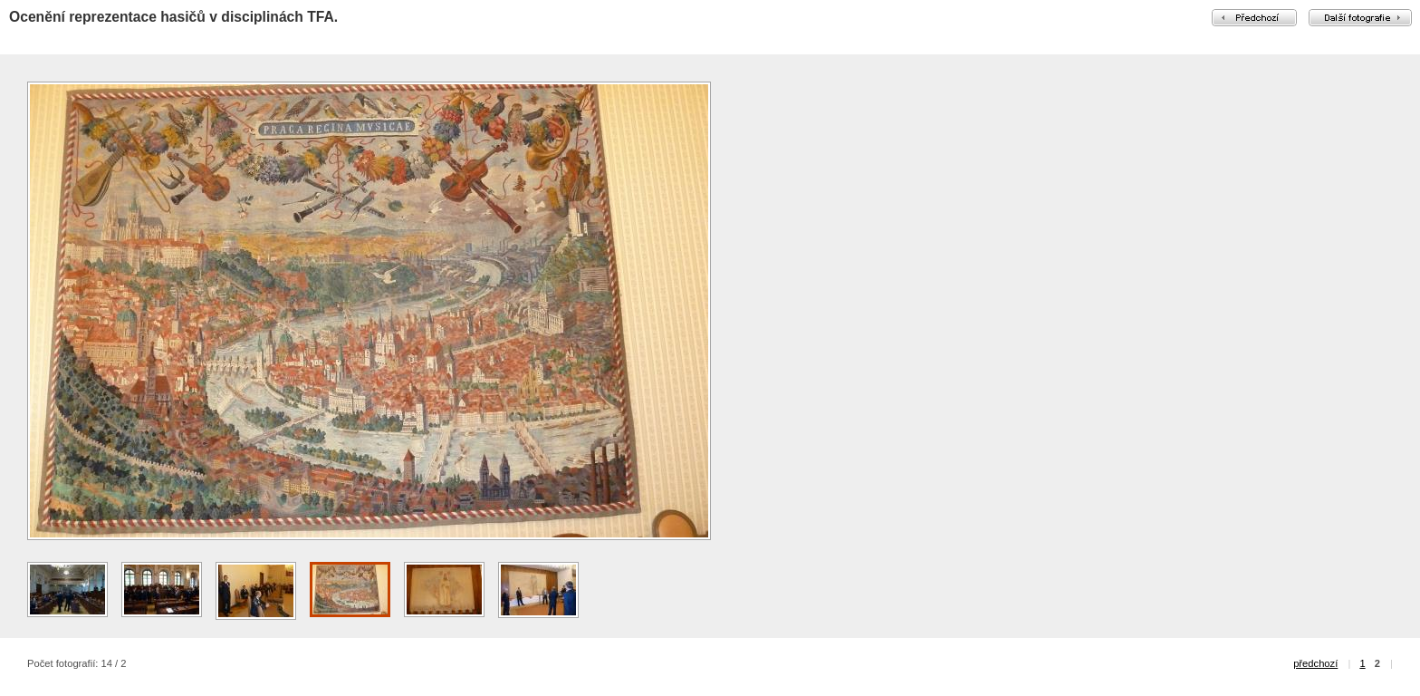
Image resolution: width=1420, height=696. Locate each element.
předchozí (1315, 663)
